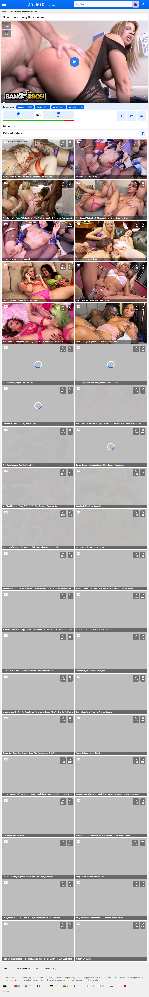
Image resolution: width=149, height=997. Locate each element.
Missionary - (76, 107)
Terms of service (23, 968)
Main (3, 11)
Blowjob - (42, 107)
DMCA (37, 968)
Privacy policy (50, 968)
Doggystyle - (25, 107)
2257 (62, 968)
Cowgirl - (58, 107)
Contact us (7, 968)
